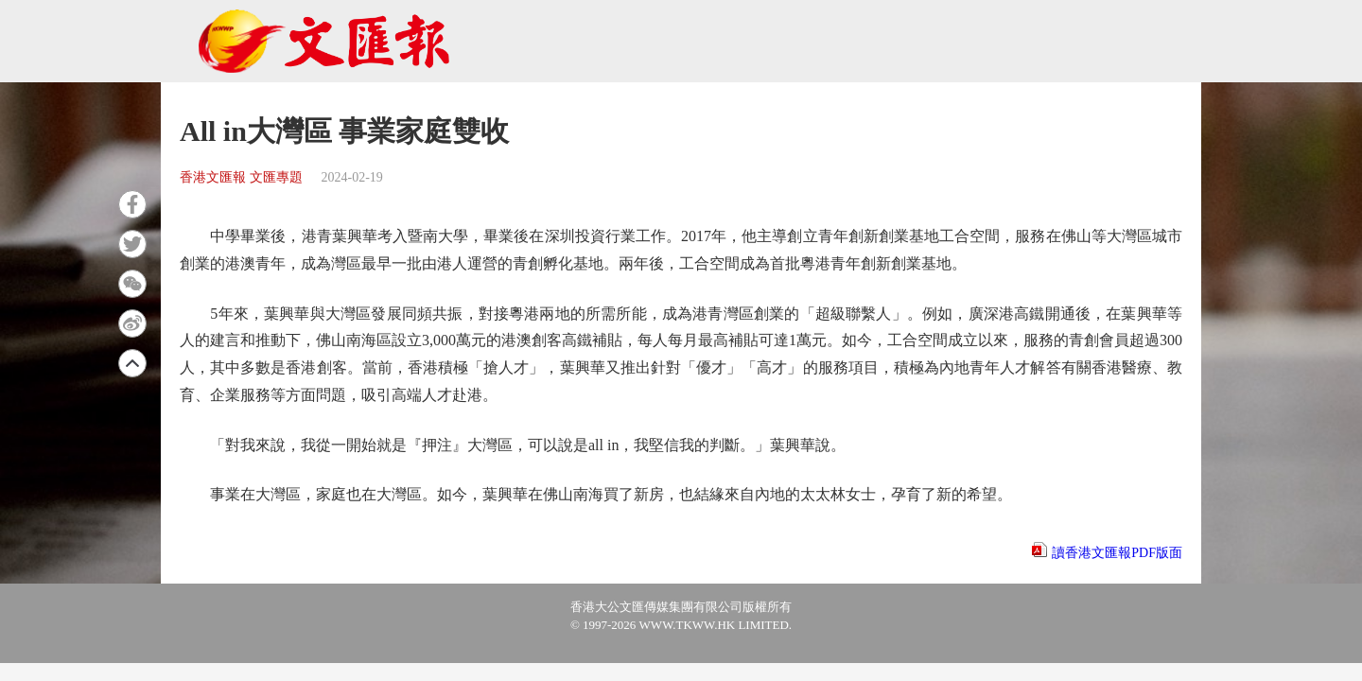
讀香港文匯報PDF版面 (1117, 553)
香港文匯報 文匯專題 (241, 177)
